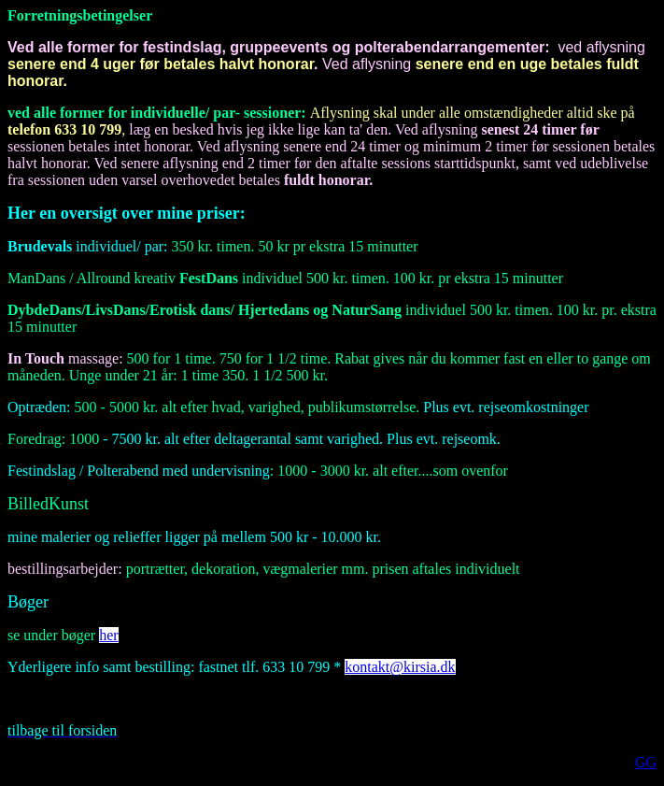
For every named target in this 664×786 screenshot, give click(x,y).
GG (646, 762)
